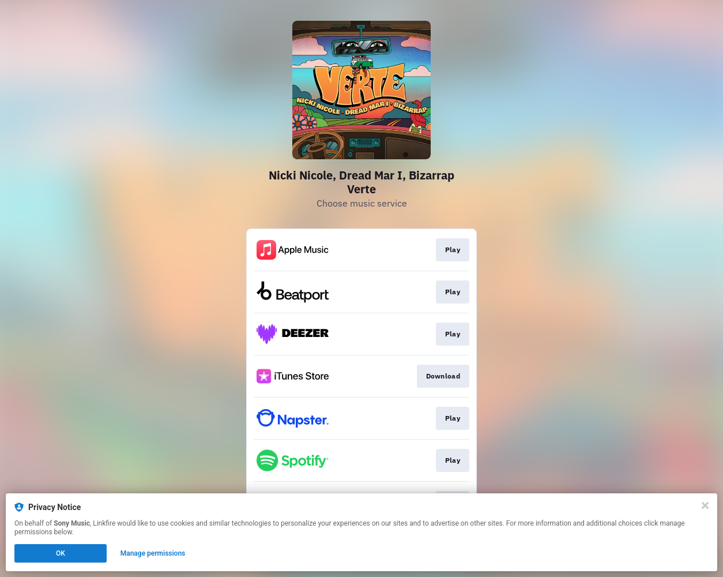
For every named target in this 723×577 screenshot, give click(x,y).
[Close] (705, 505)
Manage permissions (153, 553)
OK (60, 553)
